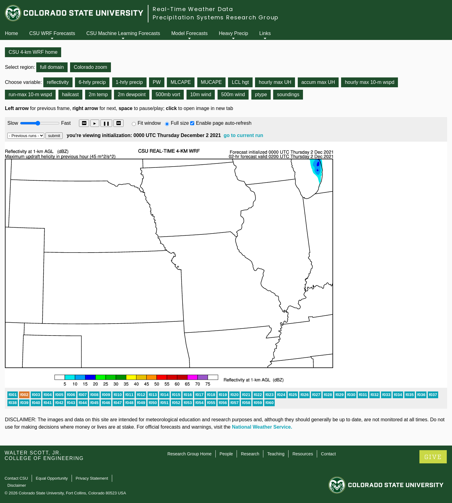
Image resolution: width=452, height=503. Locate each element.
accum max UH (318, 82)
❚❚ (106, 123)
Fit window (149, 123)
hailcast (70, 94)
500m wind (233, 94)
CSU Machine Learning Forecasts (123, 33)
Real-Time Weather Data (193, 9)
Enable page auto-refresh (224, 123)
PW (157, 82)
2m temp (98, 94)
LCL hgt (240, 82)
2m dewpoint (132, 94)
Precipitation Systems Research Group (216, 17)
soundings (288, 94)
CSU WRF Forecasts (52, 33)
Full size (180, 123)
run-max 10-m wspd (30, 94)
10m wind (200, 94)
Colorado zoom (90, 67)
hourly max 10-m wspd (369, 82)
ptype (261, 94)
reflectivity (58, 82)
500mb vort (167, 94)
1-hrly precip (129, 82)
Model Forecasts (189, 33)
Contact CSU (16, 478)
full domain (52, 67)
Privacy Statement (92, 478)
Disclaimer (16, 485)
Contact (328, 453)
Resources (303, 453)
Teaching (276, 453)
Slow (12, 123)
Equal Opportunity (52, 478)
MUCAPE (211, 82)
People (226, 453)
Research (250, 453)
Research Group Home (189, 453)
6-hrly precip (92, 82)
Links (265, 33)
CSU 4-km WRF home (33, 52)
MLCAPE (181, 82)
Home (11, 33)
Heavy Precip (233, 33)
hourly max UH (275, 82)
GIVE (433, 457)
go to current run (243, 135)
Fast (65, 123)
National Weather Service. (262, 427)
